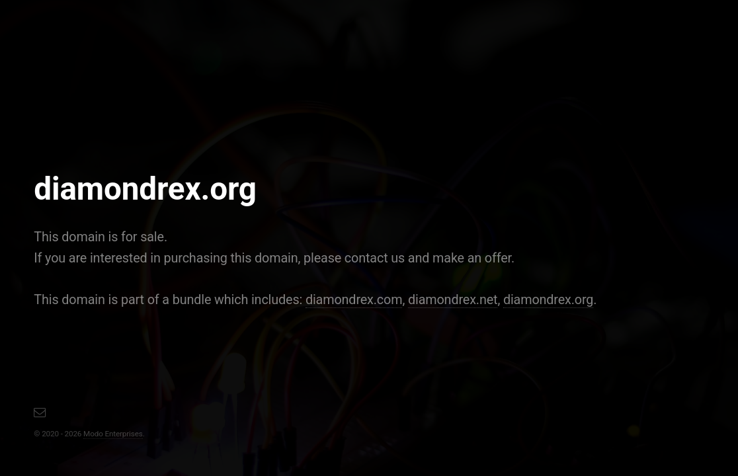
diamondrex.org (548, 299)
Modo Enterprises (113, 433)
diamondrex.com (354, 299)
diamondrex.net (452, 299)
